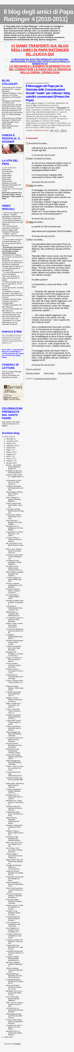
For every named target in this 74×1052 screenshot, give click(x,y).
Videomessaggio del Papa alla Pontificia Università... (13, 734)
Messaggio (61, 107)
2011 (7, 437)
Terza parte (6, 173)
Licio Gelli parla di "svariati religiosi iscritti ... (12, 596)
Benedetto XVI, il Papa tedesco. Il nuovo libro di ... (14, 802)
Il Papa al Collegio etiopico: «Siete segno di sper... (14, 688)
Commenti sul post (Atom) (45, 378)
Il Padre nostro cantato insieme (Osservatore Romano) (14, 1021)
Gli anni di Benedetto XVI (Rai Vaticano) (12, 310)
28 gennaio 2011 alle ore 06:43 (43, 182)
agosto (9, 447)
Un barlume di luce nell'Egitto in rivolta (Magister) (13, 562)
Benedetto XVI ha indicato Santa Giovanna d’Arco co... (14, 568)
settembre (10, 445)
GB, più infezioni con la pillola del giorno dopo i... (14, 545)
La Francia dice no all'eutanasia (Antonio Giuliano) (14, 1010)
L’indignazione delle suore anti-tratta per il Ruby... (14, 813)
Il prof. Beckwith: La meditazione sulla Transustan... (13, 924)
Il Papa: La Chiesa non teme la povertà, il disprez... (14, 659)
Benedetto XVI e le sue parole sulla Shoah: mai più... (14, 992)
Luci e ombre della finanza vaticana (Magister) (12, 998)
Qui (34, 105)
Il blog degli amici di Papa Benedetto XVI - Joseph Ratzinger (12, 89)
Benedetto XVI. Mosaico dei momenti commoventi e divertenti (12, 257)
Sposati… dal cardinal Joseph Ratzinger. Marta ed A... (13, 466)
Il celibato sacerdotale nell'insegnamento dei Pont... (14, 488)
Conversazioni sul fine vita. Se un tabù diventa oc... (13, 482)
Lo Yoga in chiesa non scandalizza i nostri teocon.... (13, 935)
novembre (10, 441)
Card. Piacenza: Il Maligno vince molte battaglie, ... (14, 522)
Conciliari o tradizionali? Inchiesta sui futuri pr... (14, 827)
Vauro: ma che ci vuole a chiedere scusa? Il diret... (14, 1004)
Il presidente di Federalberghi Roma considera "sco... (14, 608)
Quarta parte (7, 175)
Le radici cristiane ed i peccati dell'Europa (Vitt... (13, 579)
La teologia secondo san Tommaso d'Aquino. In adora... (14, 953)
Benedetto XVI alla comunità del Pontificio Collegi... (13, 751)
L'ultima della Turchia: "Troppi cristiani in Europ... (13, 722)
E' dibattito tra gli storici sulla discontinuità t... (14, 471)
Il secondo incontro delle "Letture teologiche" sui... (14, 556)
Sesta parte (6, 179)
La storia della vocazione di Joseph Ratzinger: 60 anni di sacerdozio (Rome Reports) (12, 242)
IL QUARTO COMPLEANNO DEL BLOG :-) (14, 636)
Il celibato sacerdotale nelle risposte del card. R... (13, 693)
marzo (9, 458)
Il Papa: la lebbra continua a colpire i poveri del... (13, 665)
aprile (8, 456)
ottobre (9, 443)
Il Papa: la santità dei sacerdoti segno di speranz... (13, 728)
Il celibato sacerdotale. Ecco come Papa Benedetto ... (13, 648)
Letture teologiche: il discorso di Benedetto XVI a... (14, 884)
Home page (49, 373)
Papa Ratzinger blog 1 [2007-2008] (10, 127)
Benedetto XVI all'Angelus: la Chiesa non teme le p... (14, 654)
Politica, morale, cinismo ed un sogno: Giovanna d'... (14, 625)
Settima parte (7, 181)
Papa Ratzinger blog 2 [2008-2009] (10, 123)
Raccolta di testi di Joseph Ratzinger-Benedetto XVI (12, 109)
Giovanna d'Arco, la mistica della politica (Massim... (14, 1033)
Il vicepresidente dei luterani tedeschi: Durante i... (13, 918)
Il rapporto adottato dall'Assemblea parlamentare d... (13, 958)
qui (33, 103)
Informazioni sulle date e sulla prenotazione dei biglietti (11, 424)
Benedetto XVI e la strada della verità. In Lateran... (14, 796)
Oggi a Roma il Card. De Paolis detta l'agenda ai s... (14, 861)
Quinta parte (7, 177)
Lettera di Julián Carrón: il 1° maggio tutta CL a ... (14, 476)
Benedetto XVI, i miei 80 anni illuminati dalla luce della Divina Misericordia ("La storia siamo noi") (12, 315)
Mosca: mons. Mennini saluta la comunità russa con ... (14, 551)
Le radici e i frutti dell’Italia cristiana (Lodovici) (13, 912)
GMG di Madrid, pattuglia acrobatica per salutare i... (14, 573)
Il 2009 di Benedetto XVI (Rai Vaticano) (12, 306)
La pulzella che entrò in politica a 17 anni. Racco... (14, 1027)
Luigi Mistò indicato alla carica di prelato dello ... (14, 779)
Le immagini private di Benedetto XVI (11, 269)
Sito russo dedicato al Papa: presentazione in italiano (11, 278)
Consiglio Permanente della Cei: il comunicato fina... (13, 867)
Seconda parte (7, 171)
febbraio (9, 461)
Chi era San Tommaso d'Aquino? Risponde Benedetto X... (14, 895)
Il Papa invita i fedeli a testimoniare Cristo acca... (13, 516)
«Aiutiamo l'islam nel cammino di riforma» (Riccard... (14, 808)
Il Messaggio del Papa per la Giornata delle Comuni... (14, 1015)
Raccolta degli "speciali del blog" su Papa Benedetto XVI (12, 114)
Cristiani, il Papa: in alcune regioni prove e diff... (14, 832)
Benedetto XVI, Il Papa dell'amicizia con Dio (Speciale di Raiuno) (11, 322)
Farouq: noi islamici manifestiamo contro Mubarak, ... (14, 585)
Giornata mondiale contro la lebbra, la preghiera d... (14, 602)
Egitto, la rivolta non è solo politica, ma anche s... (13, 705)
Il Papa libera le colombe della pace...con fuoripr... (14, 533)
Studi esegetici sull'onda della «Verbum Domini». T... (14, 493)
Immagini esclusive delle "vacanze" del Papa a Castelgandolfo (11, 301)
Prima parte (6, 169)
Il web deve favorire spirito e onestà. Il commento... (13, 590)
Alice (31, 185)
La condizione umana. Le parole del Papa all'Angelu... (14, 619)
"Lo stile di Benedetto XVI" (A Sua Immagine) (12, 273)
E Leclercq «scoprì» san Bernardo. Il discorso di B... (14, 941)
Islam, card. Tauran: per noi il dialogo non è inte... (14, 844)
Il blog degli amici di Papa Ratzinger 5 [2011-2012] (12, 106)
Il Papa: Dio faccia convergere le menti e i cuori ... (14, 671)
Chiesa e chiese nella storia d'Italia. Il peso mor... (14, 505)
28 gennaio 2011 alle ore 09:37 (43, 218)
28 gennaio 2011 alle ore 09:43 (43, 236)
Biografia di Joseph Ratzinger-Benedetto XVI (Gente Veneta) (11, 185)
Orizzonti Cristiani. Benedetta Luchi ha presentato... (14, 745)
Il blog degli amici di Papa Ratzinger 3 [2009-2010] (12, 119)
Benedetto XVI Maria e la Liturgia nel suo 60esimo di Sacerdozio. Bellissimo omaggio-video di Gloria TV (12, 263)
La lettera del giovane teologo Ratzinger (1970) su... (13, 716)
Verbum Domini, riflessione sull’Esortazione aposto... (12, 820)
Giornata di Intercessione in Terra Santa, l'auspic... (14, 642)
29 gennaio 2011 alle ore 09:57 (43, 365)
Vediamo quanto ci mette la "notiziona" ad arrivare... (14, 907)
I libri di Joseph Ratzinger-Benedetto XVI (12, 372)
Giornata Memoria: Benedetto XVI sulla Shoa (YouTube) (14, 975)
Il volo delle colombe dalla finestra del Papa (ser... (15, 511)
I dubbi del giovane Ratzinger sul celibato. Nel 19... (14, 872)
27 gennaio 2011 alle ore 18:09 (43, 155)
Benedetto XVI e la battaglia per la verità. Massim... (14, 528)
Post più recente (33, 373)
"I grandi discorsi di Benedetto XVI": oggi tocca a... (14, 947)
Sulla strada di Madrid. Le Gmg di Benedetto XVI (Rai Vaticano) (12, 222)
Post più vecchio (65, 373)
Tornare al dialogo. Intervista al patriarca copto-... (14, 970)
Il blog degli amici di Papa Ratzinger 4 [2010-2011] (38, 15)
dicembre (10, 439)
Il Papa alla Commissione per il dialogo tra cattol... (14, 878)
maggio (9, 454)
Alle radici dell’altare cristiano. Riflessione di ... (14, 964)
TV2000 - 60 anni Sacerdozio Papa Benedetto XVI (12, 236)
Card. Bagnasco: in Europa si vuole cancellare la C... (13, 930)
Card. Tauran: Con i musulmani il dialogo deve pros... (14, 850)
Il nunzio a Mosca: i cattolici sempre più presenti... (14, 539)
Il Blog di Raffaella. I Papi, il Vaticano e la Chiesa (12, 94)
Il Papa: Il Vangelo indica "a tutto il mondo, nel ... (14, 682)
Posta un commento (33, 369)
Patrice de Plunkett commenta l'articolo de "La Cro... (14, 987)
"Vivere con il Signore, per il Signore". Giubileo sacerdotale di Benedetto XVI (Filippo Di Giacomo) (12, 215)
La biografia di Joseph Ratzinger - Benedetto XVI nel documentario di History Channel (12, 294)
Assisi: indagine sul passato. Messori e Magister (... (13, 499)
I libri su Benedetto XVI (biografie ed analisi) (10, 376)
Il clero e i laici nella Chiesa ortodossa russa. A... (13, 711)
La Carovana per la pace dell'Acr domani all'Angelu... (14, 739)
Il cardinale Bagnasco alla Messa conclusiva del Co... (14, 981)
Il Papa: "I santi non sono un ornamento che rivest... (14, 768)
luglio (8, 450)
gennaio (9, 463)
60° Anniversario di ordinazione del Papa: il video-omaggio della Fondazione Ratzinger (11, 229)
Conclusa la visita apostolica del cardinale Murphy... (13, 838)
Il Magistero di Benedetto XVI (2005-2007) (11, 102)
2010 (7, 1037)
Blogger (17, 1044)
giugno (9, 452)
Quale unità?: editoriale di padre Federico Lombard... (15, 785)
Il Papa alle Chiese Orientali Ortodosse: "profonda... (14, 901)
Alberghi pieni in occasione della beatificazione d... (13, 613)
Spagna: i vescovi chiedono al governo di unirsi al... (14, 699)
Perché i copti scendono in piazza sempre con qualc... (14, 890)
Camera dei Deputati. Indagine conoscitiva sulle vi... (14, 756)
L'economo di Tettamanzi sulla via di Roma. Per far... (14, 631)
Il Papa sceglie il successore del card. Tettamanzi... (14, 855)
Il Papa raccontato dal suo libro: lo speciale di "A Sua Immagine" (12, 284)
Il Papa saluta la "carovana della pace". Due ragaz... (15, 676)
